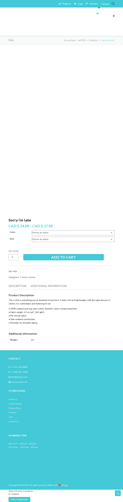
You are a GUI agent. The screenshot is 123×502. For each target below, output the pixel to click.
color (12, 232)
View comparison (19, 499)
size (12, 238)
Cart (11, 417)
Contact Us (14, 421)
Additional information (49, 286)
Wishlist (92, 3)
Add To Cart (63, 257)
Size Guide (14, 251)
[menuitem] (105, 4)
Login (78, 3)
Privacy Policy (15, 408)
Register (65, 3)
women (31, 277)
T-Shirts (23, 277)
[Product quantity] (13, 257)
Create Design (15, 403)
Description (17, 286)
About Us (13, 399)
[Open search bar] (113, 3)
